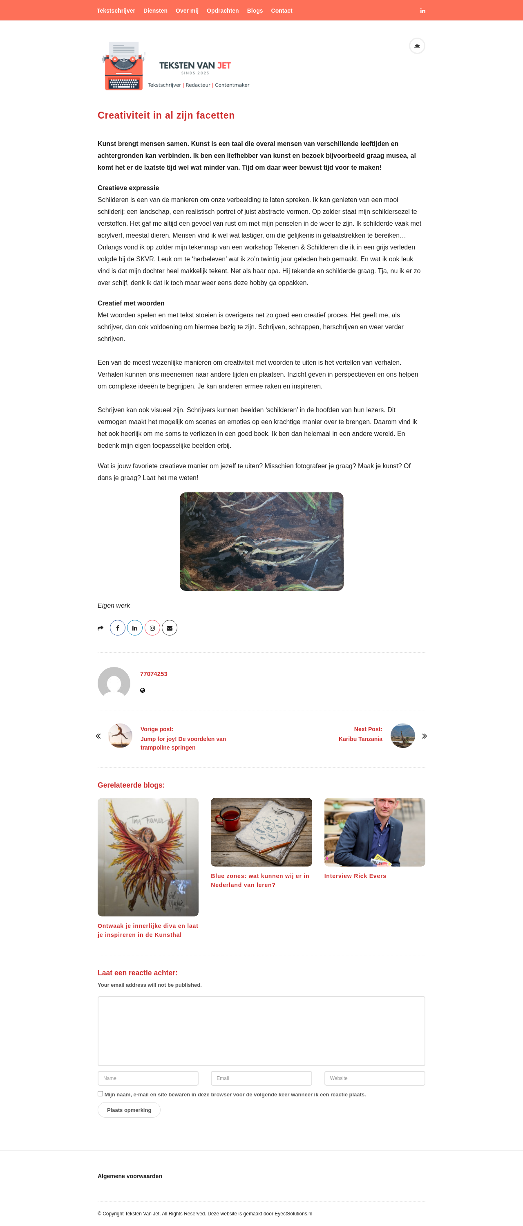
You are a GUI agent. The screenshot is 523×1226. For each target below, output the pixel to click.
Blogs (255, 10)
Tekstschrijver (116, 10)
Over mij (187, 10)
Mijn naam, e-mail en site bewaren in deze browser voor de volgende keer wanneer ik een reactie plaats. (235, 1094)
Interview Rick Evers (355, 876)
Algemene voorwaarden (130, 1176)
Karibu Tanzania (360, 739)
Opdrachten (223, 10)
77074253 (154, 673)
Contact (282, 10)
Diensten (155, 10)
